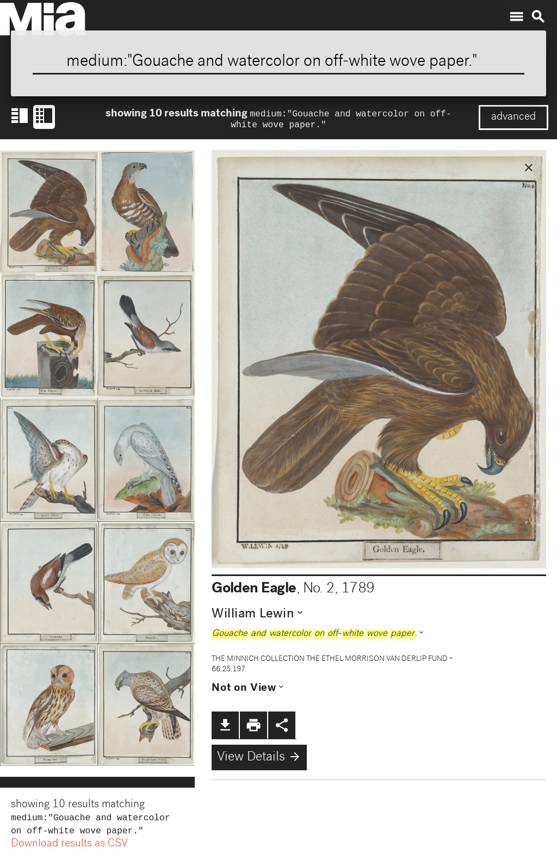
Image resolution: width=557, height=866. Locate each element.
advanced (513, 117)
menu (516, 17)
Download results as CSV (69, 848)
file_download (225, 727)
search (538, 17)
